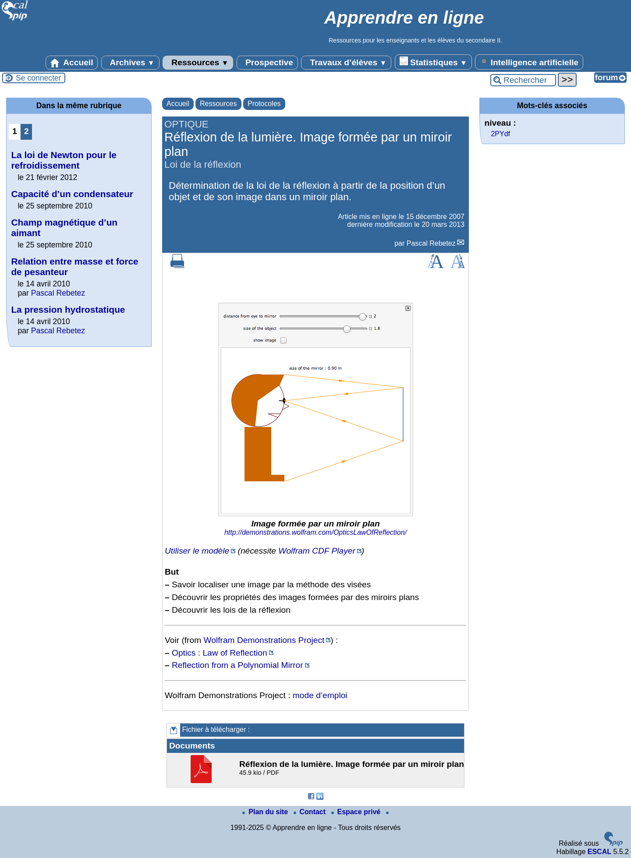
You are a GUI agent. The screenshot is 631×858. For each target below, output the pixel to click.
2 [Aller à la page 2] (26, 131)
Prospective (267, 62)
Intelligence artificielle (529, 61)
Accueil (71, 62)
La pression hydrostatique (68, 309)
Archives (130, 62)
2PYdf (500, 134)
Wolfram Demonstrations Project (264, 640)
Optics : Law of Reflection (219, 652)
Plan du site (266, 812)
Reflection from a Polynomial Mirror (237, 665)
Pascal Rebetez (431, 243)
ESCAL (599, 851)
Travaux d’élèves (346, 62)
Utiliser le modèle (197, 550)
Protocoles (264, 103)
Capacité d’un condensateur (72, 194)
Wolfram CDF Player (316, 550)
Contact (311, 812)
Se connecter (38, 78)
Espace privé (357, 812)
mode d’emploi (320, 695)
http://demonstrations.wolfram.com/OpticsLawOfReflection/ (315, 532)
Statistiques (433, 61)
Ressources (197, 62)
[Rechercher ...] (523, 80)
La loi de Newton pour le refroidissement (63, 160)
